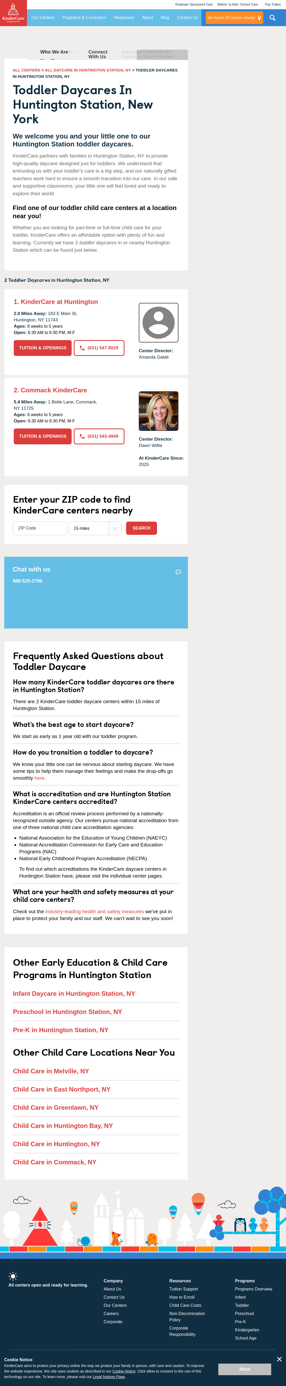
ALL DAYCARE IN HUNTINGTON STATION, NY (88, 70)
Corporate (113, 1322)
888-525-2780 (27, 581)
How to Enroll (182, 1297)
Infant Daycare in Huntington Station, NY (74, 993)
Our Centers (42, 17)
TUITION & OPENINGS (42, 347)
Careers (111, 1313)
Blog (165, 17)
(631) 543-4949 (99, 436)
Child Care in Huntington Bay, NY (63, 1125)
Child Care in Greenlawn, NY (56, 1107)
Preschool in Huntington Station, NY (67, 1011)
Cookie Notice (123, 1371)
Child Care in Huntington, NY (56, 1143)
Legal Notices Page (109, 1377)
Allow (245, 1369)
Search (142, 528)
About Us (112, 1289)
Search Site (272, 19)
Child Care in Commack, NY (54, 1162)
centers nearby (231, 17)
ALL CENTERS (26, 70)
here (39, 778)
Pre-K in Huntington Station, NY (60, 1029)
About (147, 17)
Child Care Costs (185, 1305)
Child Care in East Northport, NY (61, 1089)
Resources (124, 17)
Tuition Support (183, 1289)
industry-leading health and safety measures (94, 911)
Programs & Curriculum (84, 17)
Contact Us (187, 17)
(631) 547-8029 (99, 347)
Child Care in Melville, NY (51, 1071)
